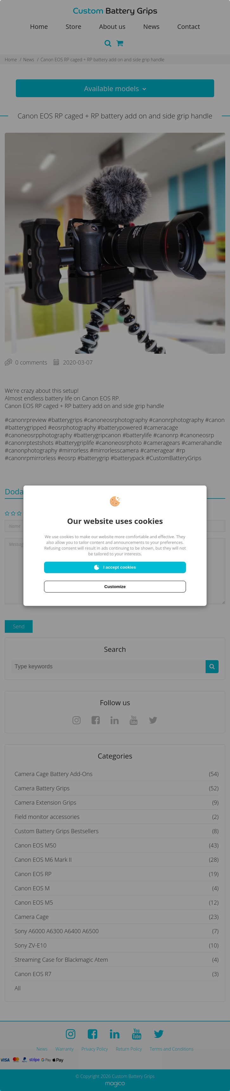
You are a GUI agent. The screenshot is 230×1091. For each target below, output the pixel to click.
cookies (67, 536)
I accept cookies (115, 567)
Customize (114, 586)
